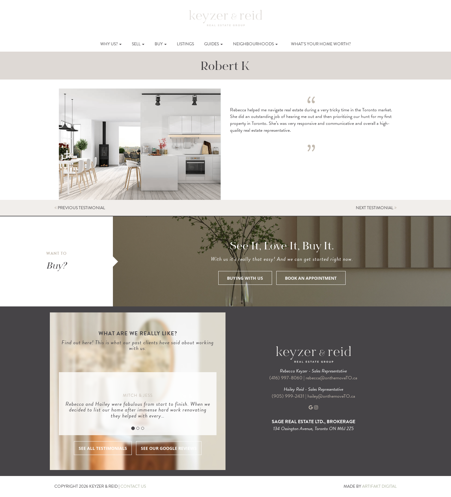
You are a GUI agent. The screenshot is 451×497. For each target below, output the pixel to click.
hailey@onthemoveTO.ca (331, 396)
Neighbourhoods (255, 44)
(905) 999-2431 (288, 396)
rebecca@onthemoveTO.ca (331, 377)
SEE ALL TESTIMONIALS (103, 448)
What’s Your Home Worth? (321, 44)
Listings (185, 44)
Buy (161, 44)
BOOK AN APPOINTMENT (311, 278)
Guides (213, 44)
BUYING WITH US (245, 278)
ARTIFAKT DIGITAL (379, 486)
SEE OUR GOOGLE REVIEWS (169, 448)
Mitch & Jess (138, 395)
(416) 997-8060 (285, 377)
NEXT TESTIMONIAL (376, 208)
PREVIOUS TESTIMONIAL (79, 208)
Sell (138, 44)
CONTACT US (133, 486)
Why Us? (111, 44)
